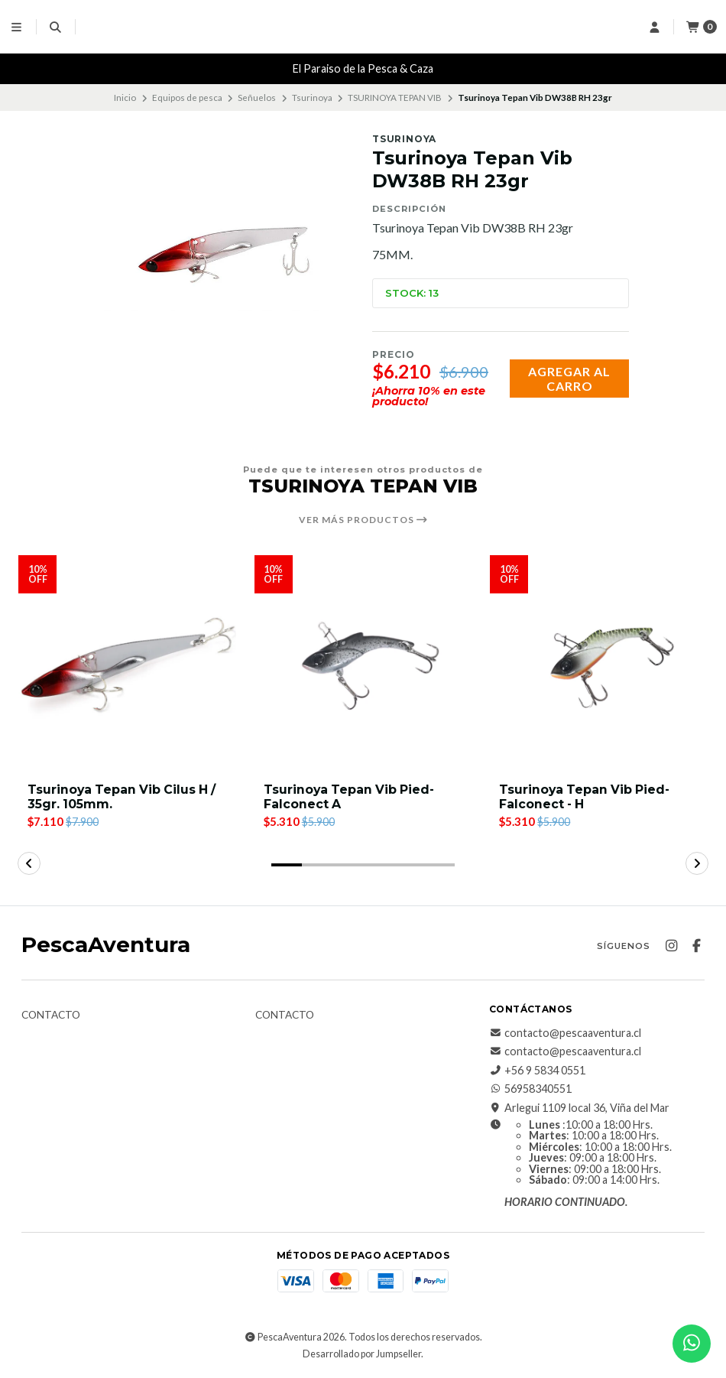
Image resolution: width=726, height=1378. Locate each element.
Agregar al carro (569, 378)
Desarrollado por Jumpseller (362, 1354)
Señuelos (257, 97)
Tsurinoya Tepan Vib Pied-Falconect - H (586, 796)
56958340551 (530, 1089)
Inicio (125, 97)
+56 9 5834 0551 (537, 1070)
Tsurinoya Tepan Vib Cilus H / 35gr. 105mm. (124, 796)
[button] (286, 864)
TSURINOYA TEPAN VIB (395, 97)
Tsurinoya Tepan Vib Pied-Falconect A (351, 796)
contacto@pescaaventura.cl (565, 1033)
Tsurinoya (312, 97)
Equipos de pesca (187, 97)
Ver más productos (363, 520)
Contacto (50, 1015)
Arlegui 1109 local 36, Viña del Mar (579, 1108)
